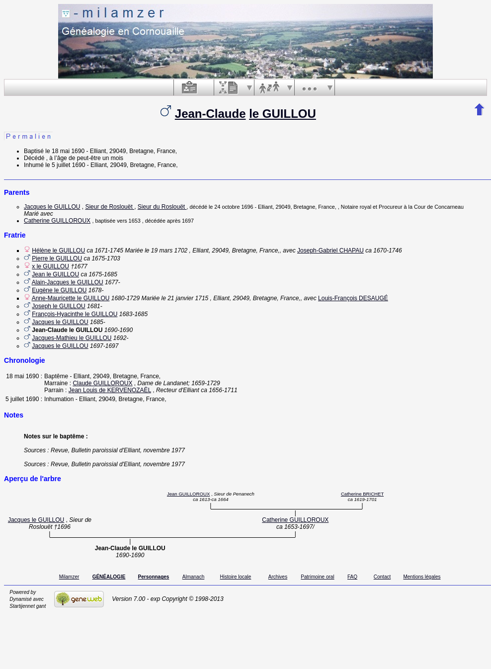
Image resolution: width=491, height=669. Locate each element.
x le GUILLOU (50, 266)
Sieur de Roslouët (109, 206)
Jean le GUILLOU (55, 274)
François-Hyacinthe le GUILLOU (74, 314)
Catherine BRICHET (362, 494)
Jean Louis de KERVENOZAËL (110, 390)
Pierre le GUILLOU (57, 258)
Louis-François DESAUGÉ (353, 298)
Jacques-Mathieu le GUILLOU (71, 337)
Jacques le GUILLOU (52, 206)
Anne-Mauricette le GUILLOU (71, 298)
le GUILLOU (282, 113)
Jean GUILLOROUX (188, 494)
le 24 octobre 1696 (231, 207)
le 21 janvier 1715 (185, 298)
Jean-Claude (210, 113)
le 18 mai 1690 (64, 151)
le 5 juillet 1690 (65, 165)
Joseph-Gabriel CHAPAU (330, 250)
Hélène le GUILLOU (58, 250)
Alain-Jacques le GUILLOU (67, 282)
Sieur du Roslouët (162, 206)
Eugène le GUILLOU (59, 290)
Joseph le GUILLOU (58, 306)
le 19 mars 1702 (166, 250)
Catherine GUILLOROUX (57, 220)
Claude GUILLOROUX (102, 383)
